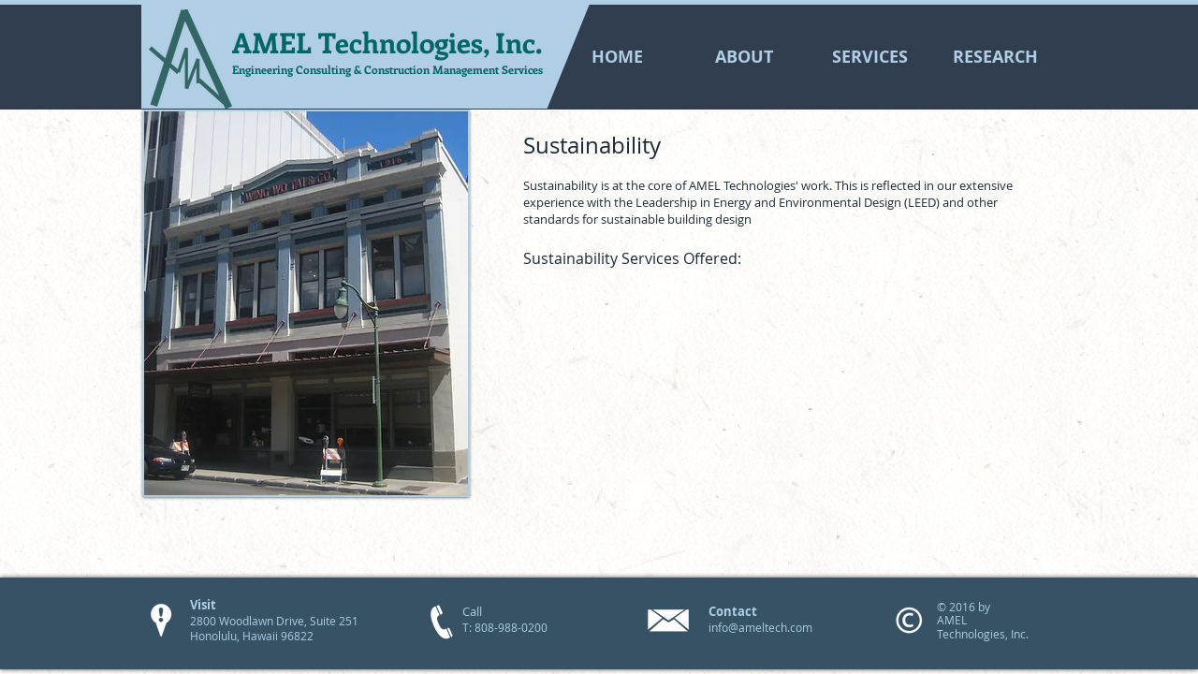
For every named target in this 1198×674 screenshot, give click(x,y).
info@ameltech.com (760, 627)
